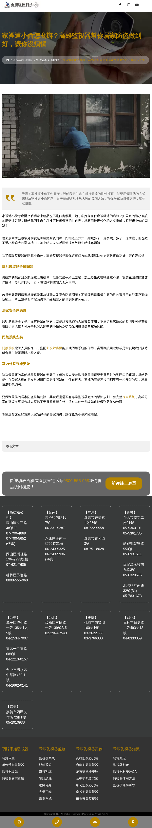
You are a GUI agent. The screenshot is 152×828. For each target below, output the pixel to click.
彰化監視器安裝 (87, 785)
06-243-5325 (55, 549)
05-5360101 (132, 528)
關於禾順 (8, 758)
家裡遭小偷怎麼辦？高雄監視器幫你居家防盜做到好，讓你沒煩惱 (104, 60)
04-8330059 (132, 638)
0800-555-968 (76, 480)
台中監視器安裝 (87, 778)
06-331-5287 (55, 528)
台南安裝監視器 (87, 765)
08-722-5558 (94, 528)
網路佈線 (45, 785)
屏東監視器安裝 (87, 771)
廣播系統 (45, 798)
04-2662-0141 (17, 685)
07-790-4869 (16, 533)
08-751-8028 (94, 549)
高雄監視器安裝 (87, 758)
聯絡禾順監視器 (13, 765)
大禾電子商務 (101, 814)
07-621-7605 (16, 565)
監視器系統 (47, 758)
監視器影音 (121, 765)
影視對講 (45, 771)
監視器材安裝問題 (47, 60)
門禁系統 (8, 348)
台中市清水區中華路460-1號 (16, 675)
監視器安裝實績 (13, 778)
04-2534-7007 (17, 638)
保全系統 (128, 397)
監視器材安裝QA (125, 771)
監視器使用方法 (124, 778)
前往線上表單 (123, 483)
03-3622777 (93, 633)
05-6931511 (132, 554)
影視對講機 (54, 348)
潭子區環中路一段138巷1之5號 (17, 628)
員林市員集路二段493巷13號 (133, 628)
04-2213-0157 (17, 659)
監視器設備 (10, 771)
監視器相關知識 (23, 60)
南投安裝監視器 (87, 792)
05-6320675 (132, 575)
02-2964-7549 (56, 633)
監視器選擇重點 (124, 785)
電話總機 (45, 778)
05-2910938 (15, 722)
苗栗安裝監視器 (87, 798)
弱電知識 (119, 758)
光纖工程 (45, 792)
